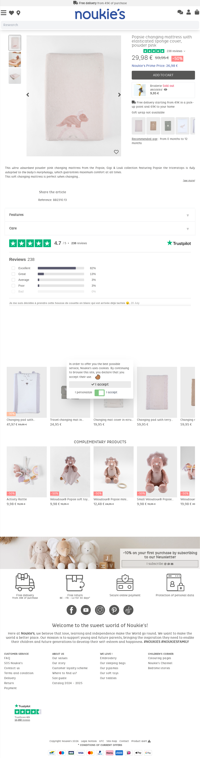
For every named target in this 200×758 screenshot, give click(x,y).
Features (16, 215)
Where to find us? (64, 673)
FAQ (7, 658)
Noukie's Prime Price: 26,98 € (155, 66)
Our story (59, 663)
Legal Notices (89, 741)
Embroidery (108, 658)
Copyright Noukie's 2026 (64, 741)
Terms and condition (19, 673)
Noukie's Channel (160, 663)
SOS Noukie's (13, 663)
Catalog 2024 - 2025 (67, 683)
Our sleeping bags (112, 663)
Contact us (12, 668)
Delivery (10, 678)
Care (13, 228)
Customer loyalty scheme (70, 668)
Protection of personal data (175, 595)
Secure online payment (125, 595)
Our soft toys (109, 673)
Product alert (141, 741)
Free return (75, 596)
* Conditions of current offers (100, 745)
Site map (112, 741)
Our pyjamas (109, 668)
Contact (124, 741)
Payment (10, 688)
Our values (60, 658)
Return (9, 683)
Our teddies (108, 678)
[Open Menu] (3, 13)
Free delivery (25, 596)
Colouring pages (159, 658)
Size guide (59, 678)
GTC (102, 741)
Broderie (171, 90)
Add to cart (163, 75)
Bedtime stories (159, 668)
